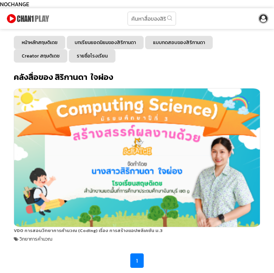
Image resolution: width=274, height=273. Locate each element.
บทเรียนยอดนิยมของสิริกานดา (105, 42)
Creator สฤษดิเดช (40, 56)
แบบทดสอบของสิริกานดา (179, 42)
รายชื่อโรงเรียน (92, 56)
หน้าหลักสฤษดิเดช (39, 42)
